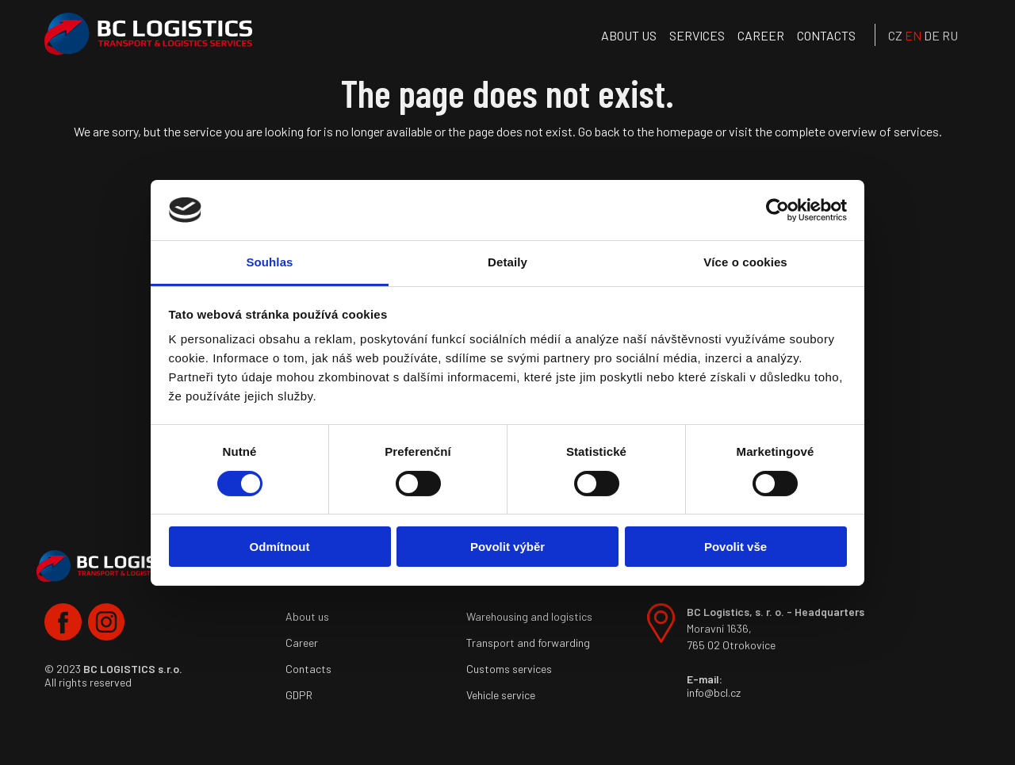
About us (629, 35)
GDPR (298, 695)
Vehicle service (500, 695)
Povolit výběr (507, 546)
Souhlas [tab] (269, 262)
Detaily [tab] (507, 262)
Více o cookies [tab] (745, 262)
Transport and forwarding (528, 642)
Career (760, 35)
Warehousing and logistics (529, 616)
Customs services (509, 668)
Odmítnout (280, 546)
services (697, 35)
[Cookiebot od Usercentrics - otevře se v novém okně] (777, 210)
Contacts (826, 35)
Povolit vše (735, 546)
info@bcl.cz (714, 692)
